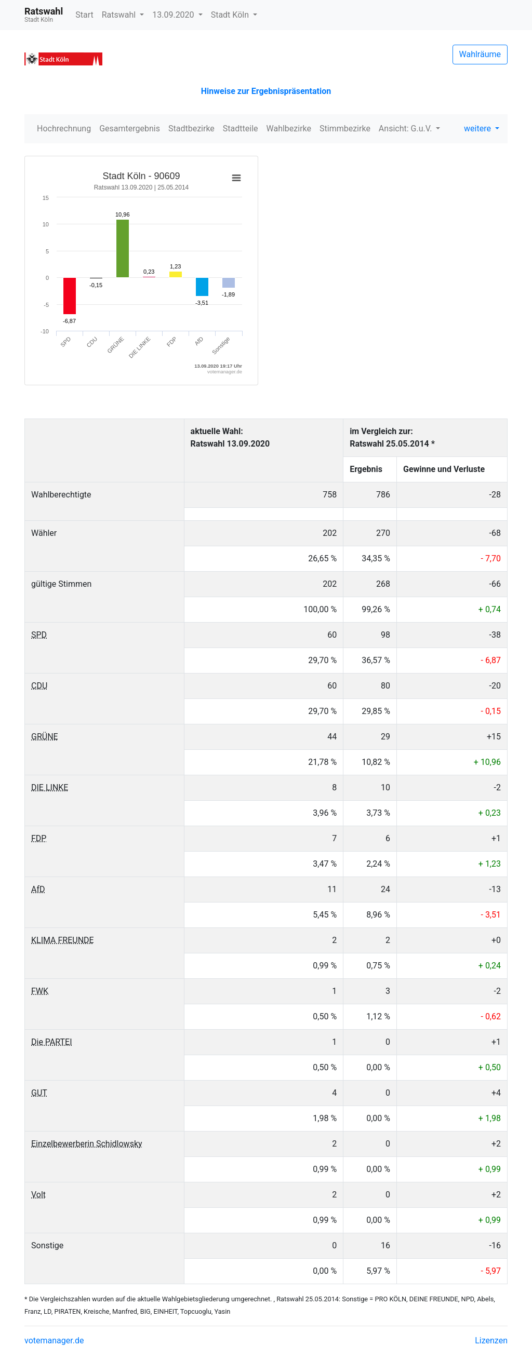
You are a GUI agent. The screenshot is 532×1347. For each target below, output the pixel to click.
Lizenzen (491, 1340)
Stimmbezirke (345, 128)
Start (84, 15)
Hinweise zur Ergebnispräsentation (266, 91)
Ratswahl (120, 15)
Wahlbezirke (289, 128)
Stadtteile (240, 128)
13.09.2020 (174, 15)
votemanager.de (54, 1340)
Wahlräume (480, 54)
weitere (478, 128)
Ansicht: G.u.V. (406, 128)
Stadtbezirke (191, 128)
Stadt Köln (231, 15)
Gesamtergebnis (129, 128)
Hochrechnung (64, 128)
